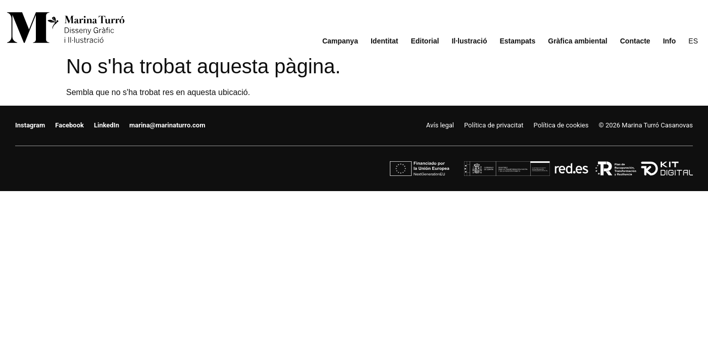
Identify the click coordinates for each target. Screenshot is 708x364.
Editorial (425, 41)
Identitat (384, 41)
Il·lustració (469, 41)
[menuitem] (693, 41)
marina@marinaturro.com (167, 125)
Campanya (340, 41)
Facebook (69, 125)
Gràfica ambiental (578, 41)
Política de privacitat (494, 125)
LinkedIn (106, 125)
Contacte (635, 41)
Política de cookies (561, 125)
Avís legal (440, 125)
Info (669, 41)
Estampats (517, 41)
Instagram (30, 125)
